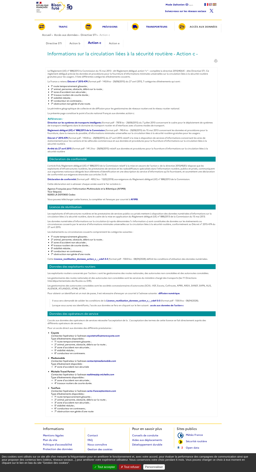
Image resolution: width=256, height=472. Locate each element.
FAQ (90, 440)
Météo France (194, 434)
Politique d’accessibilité (57, 444)
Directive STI (88, 35)
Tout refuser (130, 467)
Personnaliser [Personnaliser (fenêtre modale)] (154, 467)
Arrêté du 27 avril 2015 (59, 148)
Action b (74, 43)
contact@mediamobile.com (101, 361)
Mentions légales (53, 435)
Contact (93, 435)
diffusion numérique (169, 293)
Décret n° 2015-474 (77, 81)
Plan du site (50, 440)
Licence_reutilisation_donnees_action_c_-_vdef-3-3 (81, 259)
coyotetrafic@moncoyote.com (103, 335)
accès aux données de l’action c (167, 305)
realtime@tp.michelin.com (100, 374)
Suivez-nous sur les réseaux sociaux (189, 10)
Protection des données (58, 449)
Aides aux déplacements (147, 440)
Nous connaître (97, 444)
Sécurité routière (196, 441)
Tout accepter (104, 467)
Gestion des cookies (100, 449)
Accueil (46, 35)
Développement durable (147, 444)
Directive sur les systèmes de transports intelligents (74, 122)
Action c (94, 43)
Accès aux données (66, 35)
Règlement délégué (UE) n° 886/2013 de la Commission (76, 130)
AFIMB (134, 199)
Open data (192, 447)
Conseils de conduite (145, 435)
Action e (114, 43)
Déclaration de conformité (62, 179)
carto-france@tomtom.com (101, 391)
